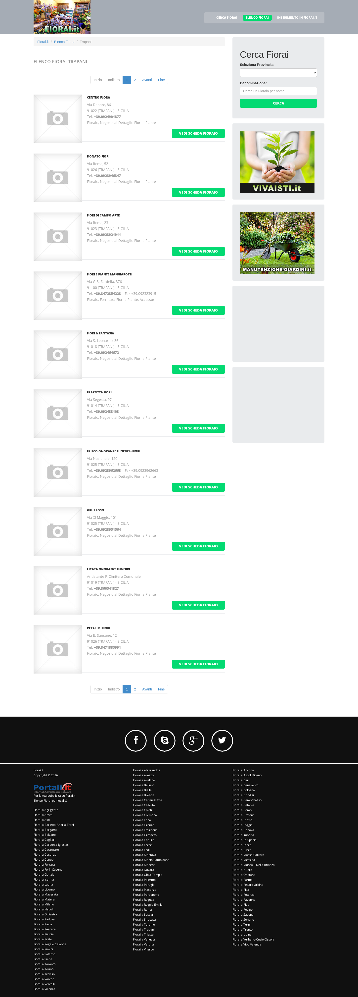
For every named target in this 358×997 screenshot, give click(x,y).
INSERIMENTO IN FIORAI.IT (297, 17)
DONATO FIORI (98, 156)
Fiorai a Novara (143, 870)
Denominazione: (253, 83)
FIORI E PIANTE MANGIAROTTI (109, 274)
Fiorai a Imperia (243, 835)
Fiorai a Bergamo (45, 830)
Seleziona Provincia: (257, 65)
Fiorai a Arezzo (143, 775)
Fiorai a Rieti (240, 904)
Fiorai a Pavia (43, 924)
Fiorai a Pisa (240, 890)
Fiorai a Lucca (241, 850)
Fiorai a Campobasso (247, 800)
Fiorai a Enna (142, 820)
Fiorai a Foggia (242, 825)
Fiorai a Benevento (245, 785)
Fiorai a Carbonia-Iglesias (51, 844)
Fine (161, 80)
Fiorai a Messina (243, 860)
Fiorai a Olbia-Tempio (147, 875)
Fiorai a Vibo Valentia (246, 944)
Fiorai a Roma (142, 909)
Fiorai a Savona (243, 914)
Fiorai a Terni (241, 924)
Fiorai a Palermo (144, 880)
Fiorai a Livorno (44, 889)
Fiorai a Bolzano (45, 835)
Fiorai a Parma (242, 880)
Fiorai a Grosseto (145, 835)
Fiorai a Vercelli (44, 984)
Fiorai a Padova (44, 919)
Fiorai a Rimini (43, 949)
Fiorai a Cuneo (43, 859)
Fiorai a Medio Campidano (151, 860)
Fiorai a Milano (44, 904)
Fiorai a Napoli (43, 909)
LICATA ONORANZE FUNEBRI (108, 569)
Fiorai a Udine (242, 934)
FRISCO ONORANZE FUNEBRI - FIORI (113, 451)
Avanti (147, 80)
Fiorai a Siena (43, 959)
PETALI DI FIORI (98, 628)
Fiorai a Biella (142, 790)
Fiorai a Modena (144, 865)
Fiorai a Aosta (43, 815)
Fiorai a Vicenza (44, 989)
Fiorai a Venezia (144, 939)
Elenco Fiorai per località (50, 800)
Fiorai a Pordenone (146, 894)
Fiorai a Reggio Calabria (50, 944)
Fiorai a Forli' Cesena (48, 869)
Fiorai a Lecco (241, 845)
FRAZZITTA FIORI (99, 392)
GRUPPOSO (95, 510)
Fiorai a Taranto (44, 964)
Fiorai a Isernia (44, 879)
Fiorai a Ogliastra (45, 914)
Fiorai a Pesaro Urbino (247, 885)
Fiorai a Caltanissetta (147, 800)
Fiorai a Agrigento (46, 810)
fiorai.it (38, 770)
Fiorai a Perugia (144, 885)
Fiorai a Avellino (144, 780)
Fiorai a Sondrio (243, 919)
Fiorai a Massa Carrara (248, 855)
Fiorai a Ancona (243, 770)
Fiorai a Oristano (243, 875)
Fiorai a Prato (43, 939)
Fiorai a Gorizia (44, 874)
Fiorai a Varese (44, 979)
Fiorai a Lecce (142, 845)
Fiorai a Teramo (144, 924)
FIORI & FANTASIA (100, 333)
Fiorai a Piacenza (144, 890)
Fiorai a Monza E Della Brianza (253, 865)
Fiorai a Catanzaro (46, 849)
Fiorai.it (43, 42)
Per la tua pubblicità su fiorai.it (54, 795)
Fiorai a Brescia (143, 795)
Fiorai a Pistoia (44, 934)
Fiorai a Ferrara (44, 864)
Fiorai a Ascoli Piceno (247, 775)
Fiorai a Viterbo (143, 949)
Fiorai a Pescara (45, 929)
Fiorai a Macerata (46, 894)
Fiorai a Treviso (44, 974)
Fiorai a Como (242, 810)
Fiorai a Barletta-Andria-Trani (54, 825)
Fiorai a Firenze (143, 825)
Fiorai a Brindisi (243, 795)
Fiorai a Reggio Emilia (148, 904)
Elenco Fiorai (64, 42)
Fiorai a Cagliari (44, 840)
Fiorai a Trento (242, 929)
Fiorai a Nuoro (242, 870)
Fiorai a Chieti (142, 810)
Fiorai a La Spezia (244, 840)
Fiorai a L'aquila (143, 840)
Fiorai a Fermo (242, 820)
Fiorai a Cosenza (45, 854)
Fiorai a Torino (43, 969)
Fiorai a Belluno (143, 785)
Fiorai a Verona (143, 944)
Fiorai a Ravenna (243, 899)
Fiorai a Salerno (44, 954)
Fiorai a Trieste (143, 934)
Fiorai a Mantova (144, 855)
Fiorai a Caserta (144, 805)
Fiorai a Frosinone (145, 830)
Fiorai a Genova (243, 830)
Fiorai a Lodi (141, 850)
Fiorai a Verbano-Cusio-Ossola (253, 939)
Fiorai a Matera (44, 899)
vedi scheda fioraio (198, 133)
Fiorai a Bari (240, 780)
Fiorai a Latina (43, 884)
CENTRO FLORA (98, 97)
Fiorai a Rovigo (242, 909)
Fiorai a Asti (42, 820)
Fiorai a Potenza (243, 894)
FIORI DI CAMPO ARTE (103, 215)
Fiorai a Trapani (144, 929)
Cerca (278, 103)
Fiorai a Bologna (243, 790)
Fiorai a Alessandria (146, 770)
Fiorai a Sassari (143, 914)
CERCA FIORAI (226, 17)
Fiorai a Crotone (243, 815)
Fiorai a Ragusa (143, 899)
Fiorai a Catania (243, 805)
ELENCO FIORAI (257, 17)
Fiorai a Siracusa (144, 919)
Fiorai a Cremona (145, 815)
